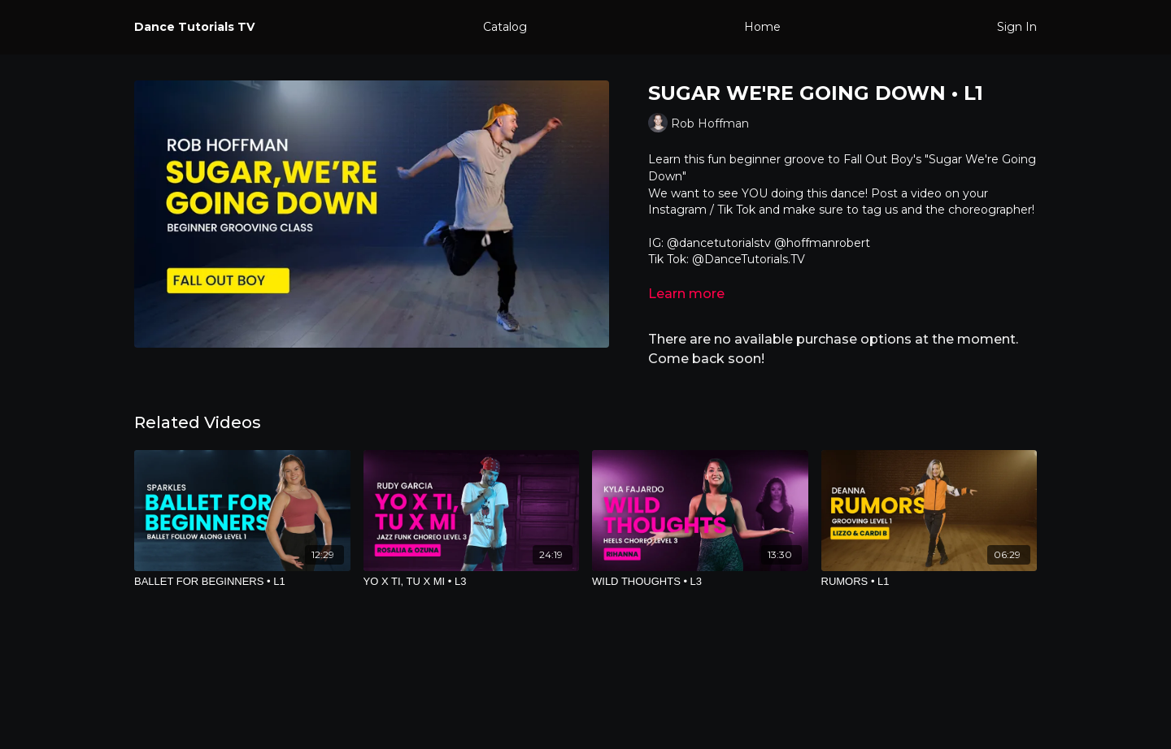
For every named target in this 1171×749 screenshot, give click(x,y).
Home (762, 26)
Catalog (505, 26)
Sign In (1017, 26)
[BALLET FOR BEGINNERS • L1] (242, 582)
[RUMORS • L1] (929, 582)
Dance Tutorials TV (194, 26)
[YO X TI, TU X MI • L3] (471, 582)
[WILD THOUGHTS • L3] (700, 582)
